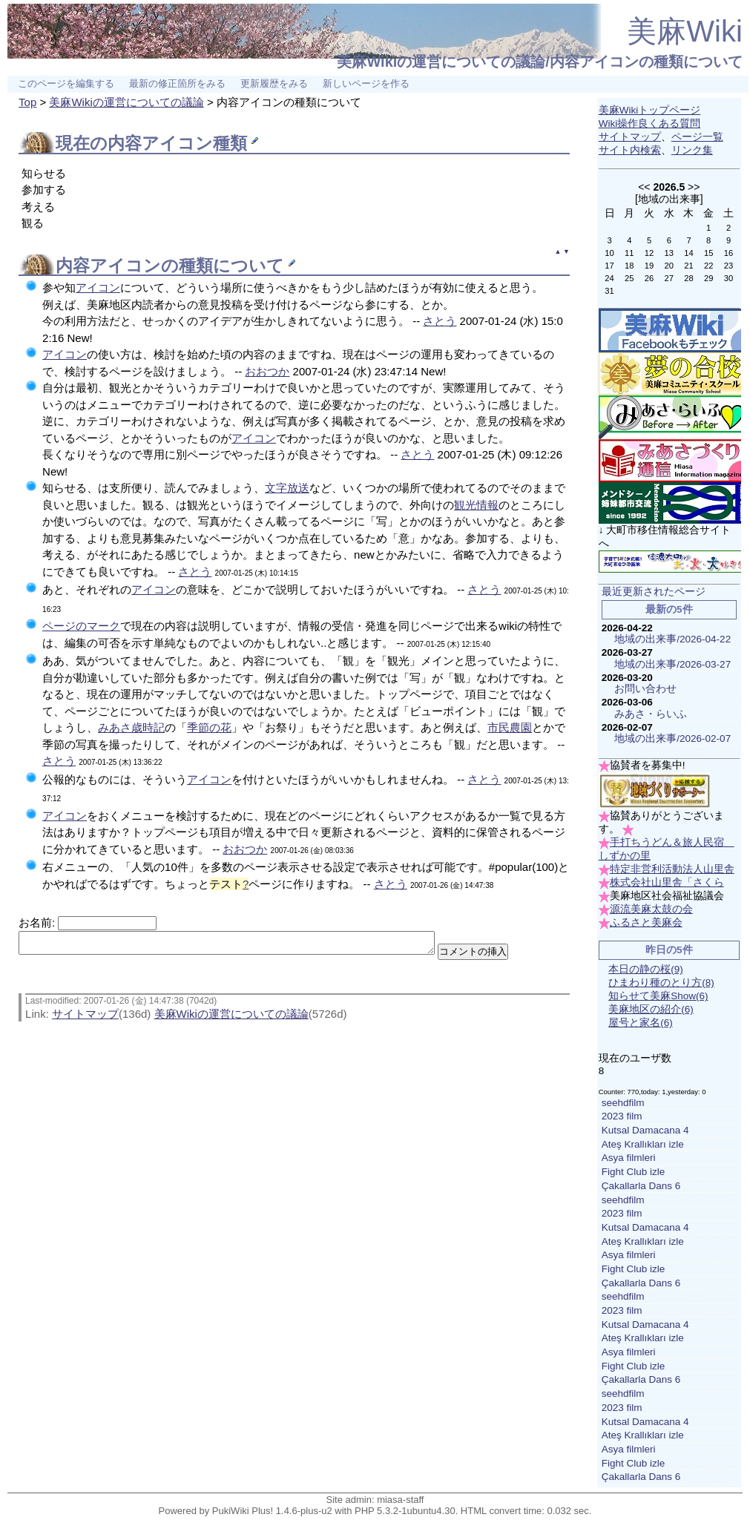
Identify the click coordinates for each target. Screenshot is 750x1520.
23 (728, 265)
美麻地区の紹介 (651, 1009)
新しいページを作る (366, 84)
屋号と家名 (640, 1022)
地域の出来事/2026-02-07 (672, 738)
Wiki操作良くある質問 (650, 123)
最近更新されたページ (653, 591)
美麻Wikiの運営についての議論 (126, 102)
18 (629, 265)
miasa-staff (400, 1499)
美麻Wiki (685, 31)
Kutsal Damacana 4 (645, 1130)
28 (688, 278)
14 (688, 253)
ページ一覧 (697, 136)
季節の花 (209, 727)
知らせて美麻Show (658, 995)
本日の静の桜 (645, 969)
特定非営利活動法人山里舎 (672, 869)
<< (644, 187)
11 (629, 253)
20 (669, 265)
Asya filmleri (629, 1157)
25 (629, 278)
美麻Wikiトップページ (650, 110)
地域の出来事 (669, 199)
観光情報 (476, 505)
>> (694, 187)
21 (688, 265)
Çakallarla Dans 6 (641, 1185)
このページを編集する (66, 84)
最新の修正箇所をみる (177, 84)
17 (609, 265)
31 (609, 290)
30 (728, 278)
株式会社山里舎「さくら (667, 882)
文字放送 (287, 487)
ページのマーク (81, 625)
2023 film (622, 1116)
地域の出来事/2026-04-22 (672, 639)
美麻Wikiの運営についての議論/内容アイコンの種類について (540, 61)
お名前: (38, 922)
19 (649, 265)
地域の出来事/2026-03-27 (672, 664)
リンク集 (692, 150)
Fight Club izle (633, 1171)
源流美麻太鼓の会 (651, 909)
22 (708, 265)
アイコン (177, 143)
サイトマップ (85, 1018)
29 (708, 278)
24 (609, 278)
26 (649, 278)
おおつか (267, 371)
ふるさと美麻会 (646, 922)
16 (728, 253)
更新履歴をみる (274, 84)
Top (27, 102)
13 (669, 253)
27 (669, 278)
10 (609, 253)
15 (708, 253)
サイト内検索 (630, 150)
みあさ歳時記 (131, 727)
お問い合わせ (645, 688)
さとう (439, 321)
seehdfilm (623, 1102)
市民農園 (509, 727)
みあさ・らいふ (650, 714)
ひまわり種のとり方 (661, 982)
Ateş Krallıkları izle (643, 1144)
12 (649, 253)
